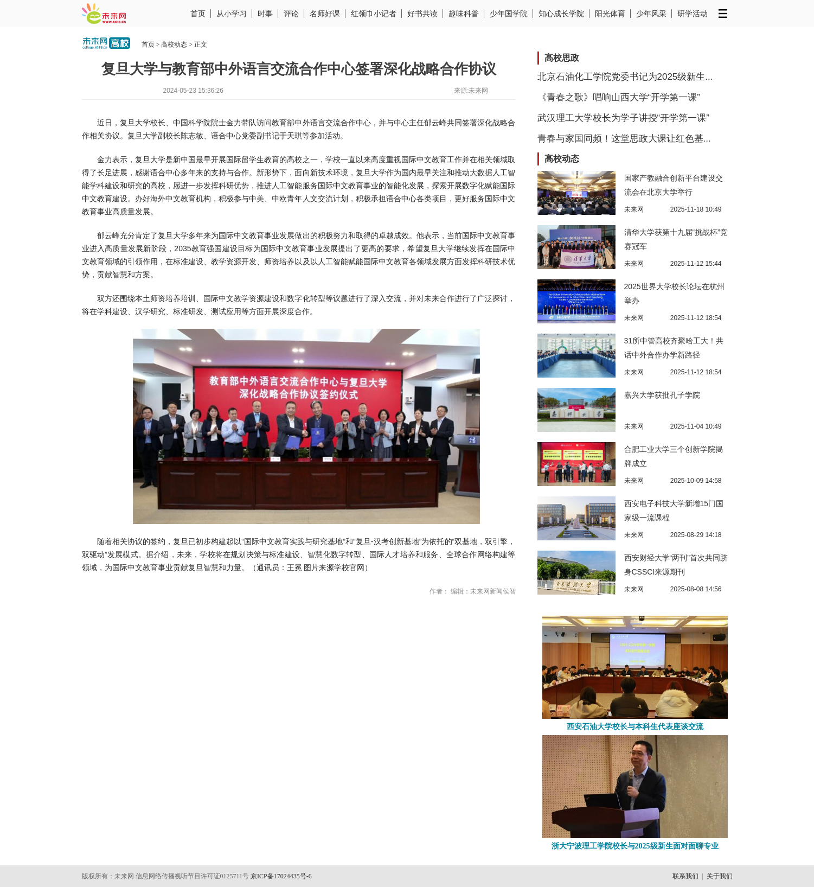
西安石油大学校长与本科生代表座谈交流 (635, 727)
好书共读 (422, 13)
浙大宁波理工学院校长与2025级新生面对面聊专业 (635, 846)
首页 (198, 13)
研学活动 (692, 13)
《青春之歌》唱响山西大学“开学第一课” (618, 97)
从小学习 (231, 13)
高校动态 (174, 44)
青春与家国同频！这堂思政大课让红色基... (624, 138)
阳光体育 (610, 13)
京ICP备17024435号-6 (281, 876)
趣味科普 (463, 13)
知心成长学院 (561, 13)
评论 (291, 13)
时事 (265, 13)
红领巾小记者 (373, 13)
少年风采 (651, 13)
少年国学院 (509, 13)
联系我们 (685, 876)
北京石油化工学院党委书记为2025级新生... (625, 77)
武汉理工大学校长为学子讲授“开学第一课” (623, 118)
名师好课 (325, 13)
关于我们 (720, 876)
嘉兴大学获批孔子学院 (662, 395)
